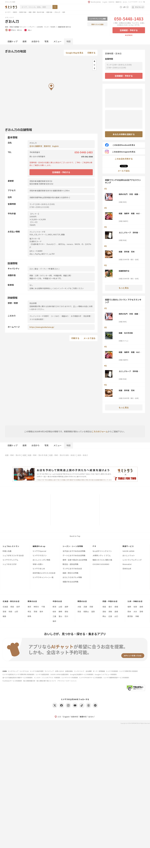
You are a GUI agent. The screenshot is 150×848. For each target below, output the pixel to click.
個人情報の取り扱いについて (46, 681)
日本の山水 (126, 569)
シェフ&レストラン (11, 546)
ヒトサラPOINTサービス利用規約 (90, 677)
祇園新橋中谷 (124, 271)
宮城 (4, 611)
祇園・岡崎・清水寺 (13, 455)
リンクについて (79, 671)
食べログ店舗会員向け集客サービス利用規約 (17, 677)
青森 (12, 606)
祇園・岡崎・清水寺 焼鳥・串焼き (62, 455)
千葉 (43, 606)
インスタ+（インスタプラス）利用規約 (47, 677)
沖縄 (137, 616)
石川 (66, 616)
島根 (116, 611)
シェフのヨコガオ (10, 564)
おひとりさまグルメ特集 (72, 577)
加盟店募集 (69, 671)
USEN (4, 671)
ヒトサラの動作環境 (36, 671)
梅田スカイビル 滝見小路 (102, 560)
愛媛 (116, 606)
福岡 (129, 606)
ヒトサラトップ (13, 671)
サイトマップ (49, 671)
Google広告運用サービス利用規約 (81, 674)
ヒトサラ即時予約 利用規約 (128, 671)
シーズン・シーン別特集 (73, 546)
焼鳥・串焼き (9, 27)
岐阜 (54, 611)
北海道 (5, 606)
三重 (54, 616)
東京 (29, 606)
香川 (110, 606)
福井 (54, 621)
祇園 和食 (49, 12)
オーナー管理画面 (99, 671)
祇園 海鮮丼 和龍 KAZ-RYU (129, 213)
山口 (116, 616)
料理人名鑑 (7, 551)
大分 (135, 611)
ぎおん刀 (57, 12)
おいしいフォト (128, 556)
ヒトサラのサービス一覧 (136, 2)
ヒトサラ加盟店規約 (42, 674)
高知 (104, 611)
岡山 (104, 616)
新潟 (54, 606)
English (104, 2)
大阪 (79, 606)
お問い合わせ (59, 671)
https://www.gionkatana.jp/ (42, 327)
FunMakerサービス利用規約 (12, 681)
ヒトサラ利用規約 (112, 671)
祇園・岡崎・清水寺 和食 (36, 12)
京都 (91, 606)
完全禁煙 (86, 316)
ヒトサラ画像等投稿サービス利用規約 (116, 677)
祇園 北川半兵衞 (126, 333)
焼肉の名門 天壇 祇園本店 (129, 194)
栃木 (41, 611)
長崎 (141, 606)
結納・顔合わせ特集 (70, 573)
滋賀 (93, 611)
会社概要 (89, 671)
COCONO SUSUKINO (100, 564)
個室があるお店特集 (70, 582)
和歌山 (86, 611)
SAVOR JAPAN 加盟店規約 (59, 674)
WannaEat (127, 564)
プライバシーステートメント (67, 681)
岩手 (18, 606)
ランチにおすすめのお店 (72, 569)
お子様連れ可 (76, 316)
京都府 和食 (22, 12)
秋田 (10, 611)
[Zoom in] (94, 61)
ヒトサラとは (24, 671)
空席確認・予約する (129, 30)
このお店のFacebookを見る (120, 145)
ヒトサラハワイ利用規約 (70, 677)
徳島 (104, 606)
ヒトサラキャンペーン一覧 (43, 577)
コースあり (55, 316)
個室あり (65, 316)
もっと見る (124, 287)
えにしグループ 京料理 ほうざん (129, 232)
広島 (110, 616)
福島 (4, 616)
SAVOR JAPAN (128, 551)
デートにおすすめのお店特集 (74, 556)
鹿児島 (130, 616)
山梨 (60, 606)
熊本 (129, 611)
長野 (66, 606)
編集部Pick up (39, 546)
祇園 (24, 455)
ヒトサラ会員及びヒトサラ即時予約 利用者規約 (18, 674)
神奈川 (36, 606)
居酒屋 (16, 27)
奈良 (79, 611)
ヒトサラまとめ (39, 569)
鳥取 (110, 611)
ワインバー (23, 27)
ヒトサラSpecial (39, 551)
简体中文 (111, 2)
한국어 (125, 2)
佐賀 (135, 606)
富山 (60, 616)
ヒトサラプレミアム (10, 560)
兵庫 (85, 606)
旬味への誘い (38, 564)
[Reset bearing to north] (94, 68)
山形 (16, 611)
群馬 (29, 616)
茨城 (35, 611)
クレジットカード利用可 (39, 316)
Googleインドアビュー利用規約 (106, 674)
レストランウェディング (132, 560)
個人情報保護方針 (29, 681)
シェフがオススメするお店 (13, 556)
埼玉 (29, 611)
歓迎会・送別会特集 (70, 564)
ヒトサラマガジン (40, 556)
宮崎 (141, 611)
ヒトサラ (7, 12)
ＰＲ (94, 546)
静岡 (60, 611)
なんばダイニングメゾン (102, 551)
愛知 (66, 611)
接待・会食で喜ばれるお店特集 (75, 560)
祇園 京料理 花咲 (126, 251)
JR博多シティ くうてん (101, 556)
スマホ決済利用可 (37, 319)
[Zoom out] (94, 65)
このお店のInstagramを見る (120, 152)
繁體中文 (119, 2)
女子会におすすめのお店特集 (74, 551)
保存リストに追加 (97, 24)
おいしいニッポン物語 (41, 560)
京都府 (15, 12)
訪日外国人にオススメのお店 (44, 573)
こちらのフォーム (100, 431)
